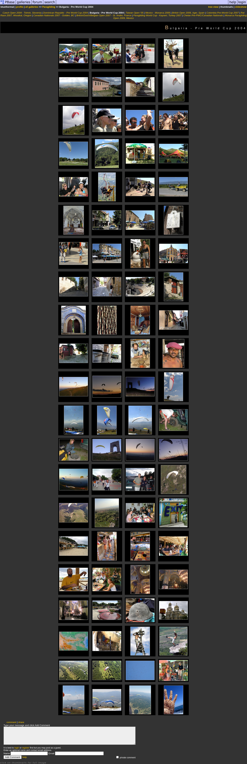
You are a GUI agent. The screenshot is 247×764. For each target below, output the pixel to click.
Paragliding (48, 7)
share (21, 722)
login (16, 748)
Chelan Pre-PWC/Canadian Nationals (203, 15)
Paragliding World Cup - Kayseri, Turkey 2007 (157, 15)
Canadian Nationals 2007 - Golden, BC (53, 15)
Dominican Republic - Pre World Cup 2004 (65, 12)
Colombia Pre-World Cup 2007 (222, 12)
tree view (213, 7)
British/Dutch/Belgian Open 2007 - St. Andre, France (103, 15)
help (24, 757)
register (25, 748)
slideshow (240, 7)
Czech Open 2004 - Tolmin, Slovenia (22, 12)
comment (11, 722)
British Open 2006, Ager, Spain (188, 12)
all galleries (31, 7)
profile (19, 7)
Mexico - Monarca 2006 (157, 12)
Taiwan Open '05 (134, 12)
